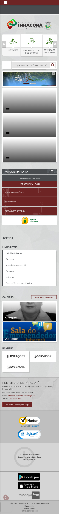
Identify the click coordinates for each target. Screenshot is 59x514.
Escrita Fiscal (10, 201)
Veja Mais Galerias (44, 297)
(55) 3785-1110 (15, 398)
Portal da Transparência (15, 211)
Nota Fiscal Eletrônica (14, 192)
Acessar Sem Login (30, 184)
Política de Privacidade (29, 511)
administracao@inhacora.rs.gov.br (21, 395)
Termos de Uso (29, 508)
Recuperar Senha (34, 178)
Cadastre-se (23, 178)
